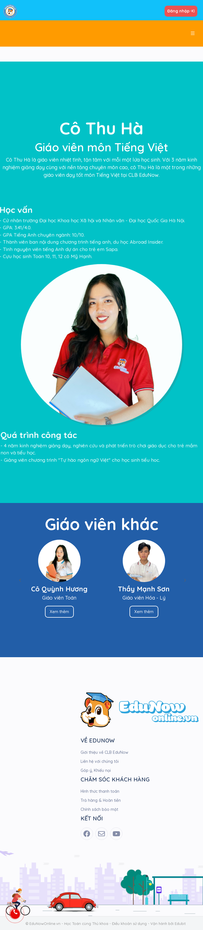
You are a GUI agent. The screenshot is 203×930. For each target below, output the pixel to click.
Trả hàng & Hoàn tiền (101, 800)
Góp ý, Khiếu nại (96, 770)
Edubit (180, 923)
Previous (20, 580)
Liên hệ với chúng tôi (100, 761)
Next (183, 580)
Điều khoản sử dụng (129, 923)
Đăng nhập (181, 11)
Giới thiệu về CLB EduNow (104, 752)
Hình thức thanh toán (100, 791)
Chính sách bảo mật (99, 809)
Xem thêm (56, 611)
